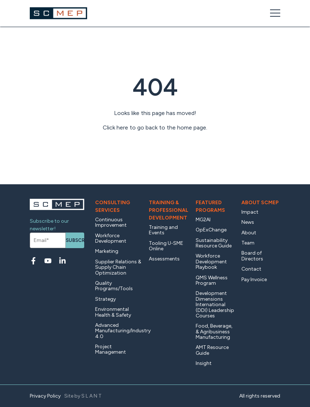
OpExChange (211, 230)
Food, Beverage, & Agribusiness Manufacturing (214, 331)
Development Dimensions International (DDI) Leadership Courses (215, 304)
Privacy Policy (45, 396)
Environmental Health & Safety (113, 312)
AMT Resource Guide (212, 350)
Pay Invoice (254, 279)
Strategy (105, 299)
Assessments (164, 259)
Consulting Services (112, 206)
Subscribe (75, 240)
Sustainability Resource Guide (214, 243)
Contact (251, 269)
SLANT (92, 396)
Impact (249, 212)
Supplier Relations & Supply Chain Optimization (118, 267)
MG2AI (203, 220)
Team (247, 243)
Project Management (110, 349)
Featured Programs (210, 206)
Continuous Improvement (111, 222)
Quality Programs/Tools (114, 286)
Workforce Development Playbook (211, 261)
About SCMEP (260, 203)
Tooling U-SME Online (166, 246)
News (247, 222)
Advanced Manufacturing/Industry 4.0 (118, 331)
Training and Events (163, 230)
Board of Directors (252, 256)
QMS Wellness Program (212, 280)
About (248, 233)
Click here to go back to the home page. (155, 127)
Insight (204, 363)
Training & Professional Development (168, 210)
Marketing (106, 251)
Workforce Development (110, 238)
